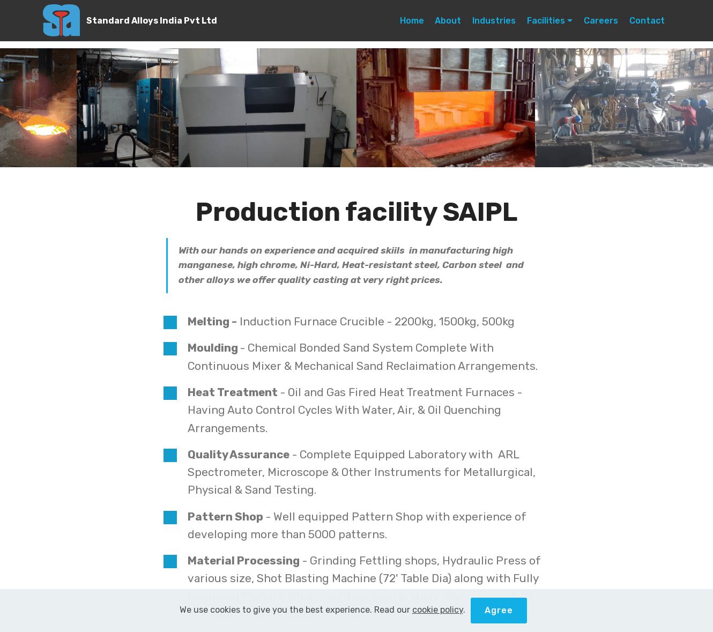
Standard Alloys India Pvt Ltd (151, 21)
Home (412, 21)
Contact (647, 21)
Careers (601, 21)
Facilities (546, 21)
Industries (494, 21)
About (448, 21)
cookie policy (437, 610)
